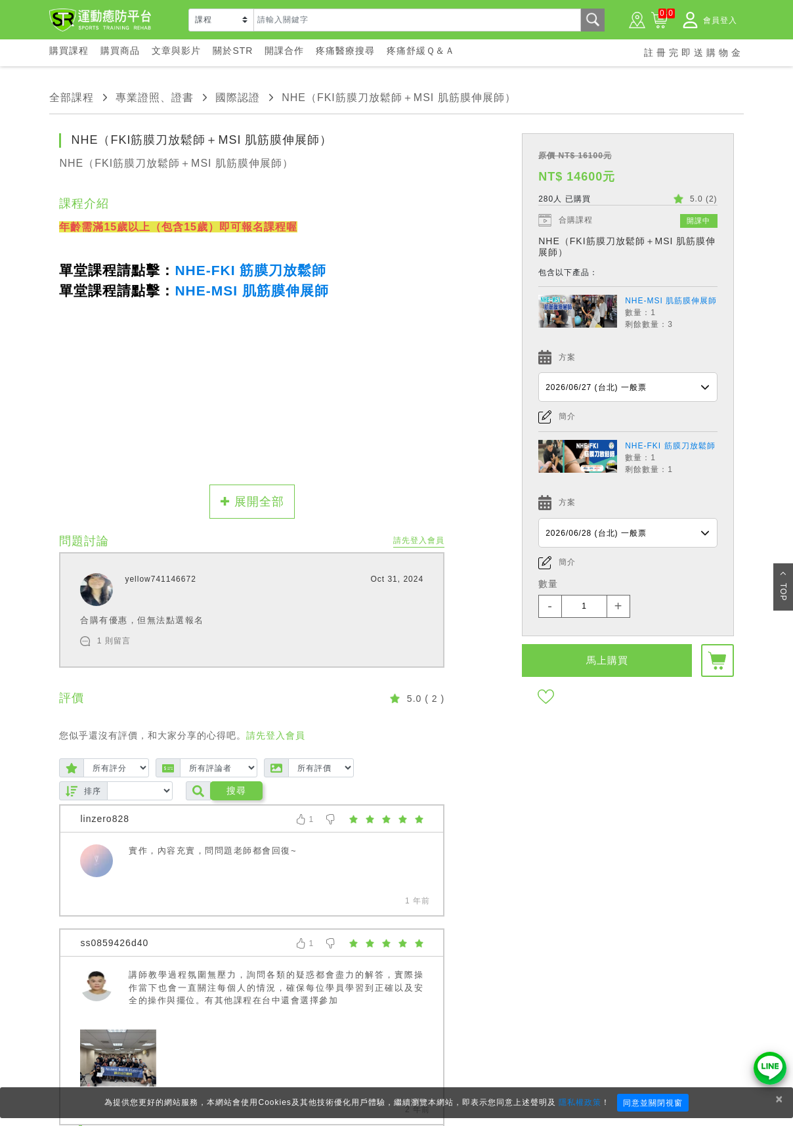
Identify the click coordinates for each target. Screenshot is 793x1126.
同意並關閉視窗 (653, 1103)
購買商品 (120, 50)
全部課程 (71, 97)
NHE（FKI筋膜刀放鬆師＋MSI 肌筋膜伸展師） (399, 97)
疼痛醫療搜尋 (345, 50)
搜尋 (236, 790)
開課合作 (284, 50)
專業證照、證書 (155, 97)
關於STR (233, 50)
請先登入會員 (418, 540)
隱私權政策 (580, 1102)
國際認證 (237, 97)
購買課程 (69, 50)
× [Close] (779, 1099)
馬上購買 (607, 660)
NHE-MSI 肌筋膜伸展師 (671, 300)
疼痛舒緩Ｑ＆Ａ (421, 50)
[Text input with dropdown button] (417, 20)
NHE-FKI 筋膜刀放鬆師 (670, 445)
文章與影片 (176, 50)
